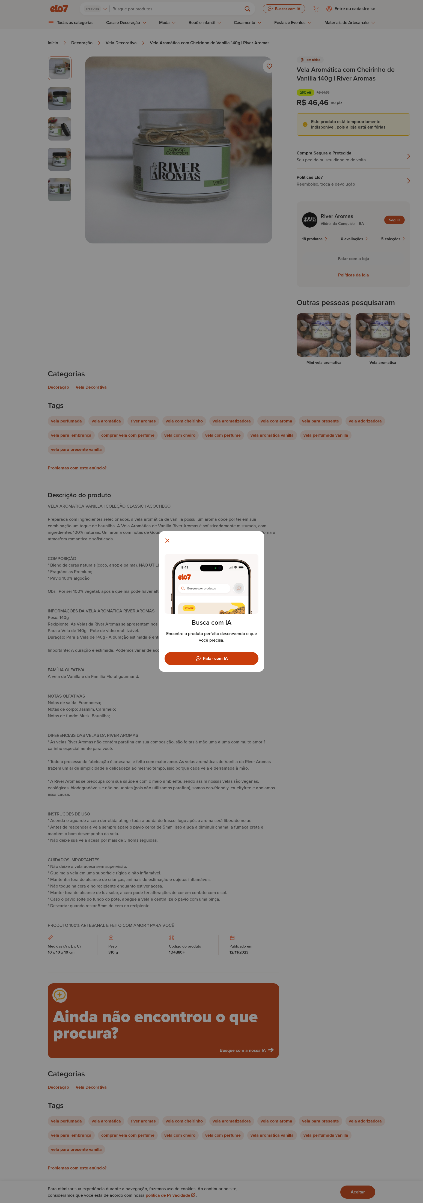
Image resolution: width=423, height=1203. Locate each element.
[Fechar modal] (167, 540)
